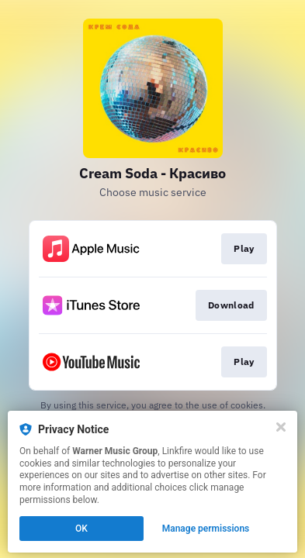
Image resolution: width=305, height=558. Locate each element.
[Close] (281, 427)
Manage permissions (206, 528)
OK (81, 528)
